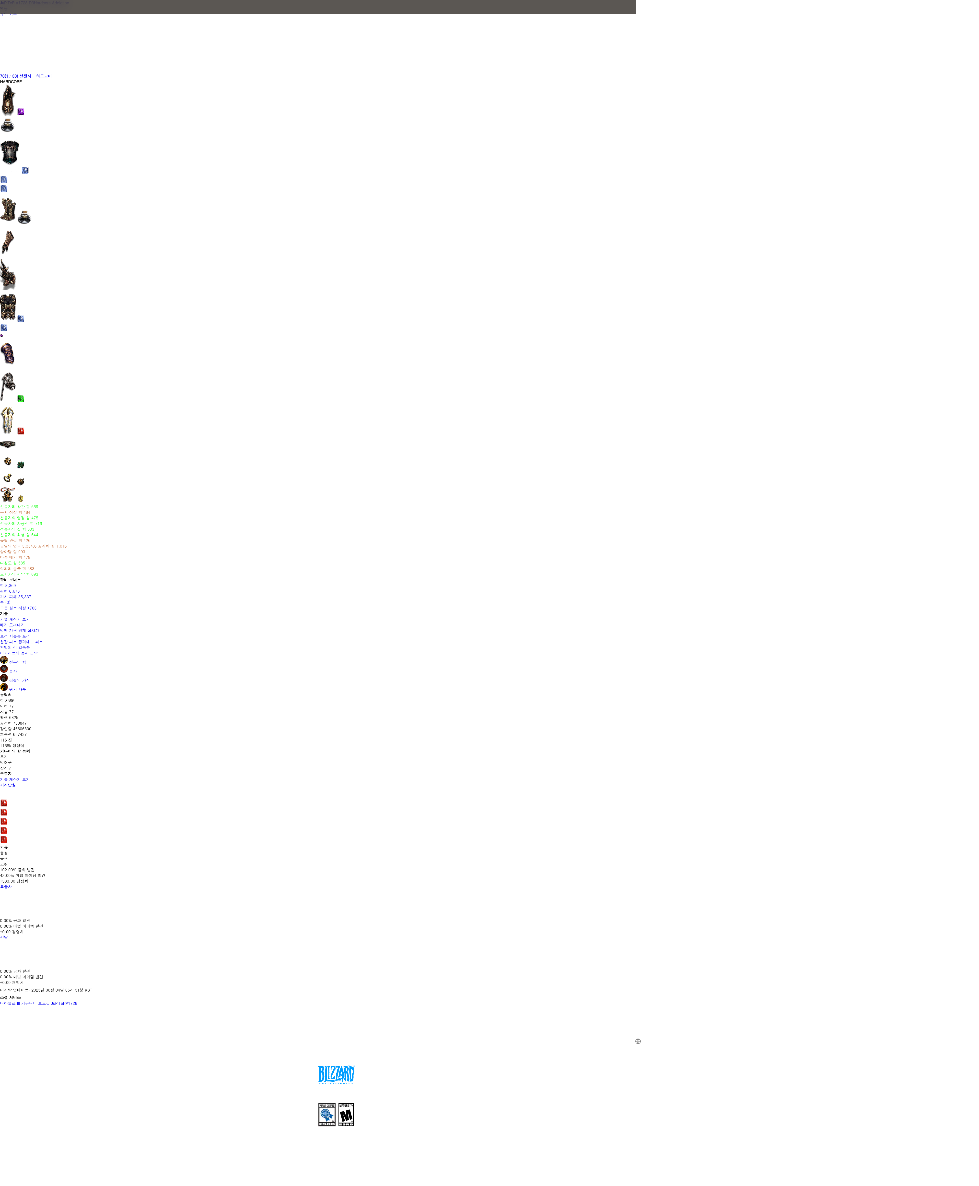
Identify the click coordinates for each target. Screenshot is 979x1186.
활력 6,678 (10, 591)
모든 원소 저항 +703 (18, 608)
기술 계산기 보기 (17, 619)
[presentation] (193, 13)
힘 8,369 (8, 585)
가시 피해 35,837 (15, 596)
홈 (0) (5, 602)
